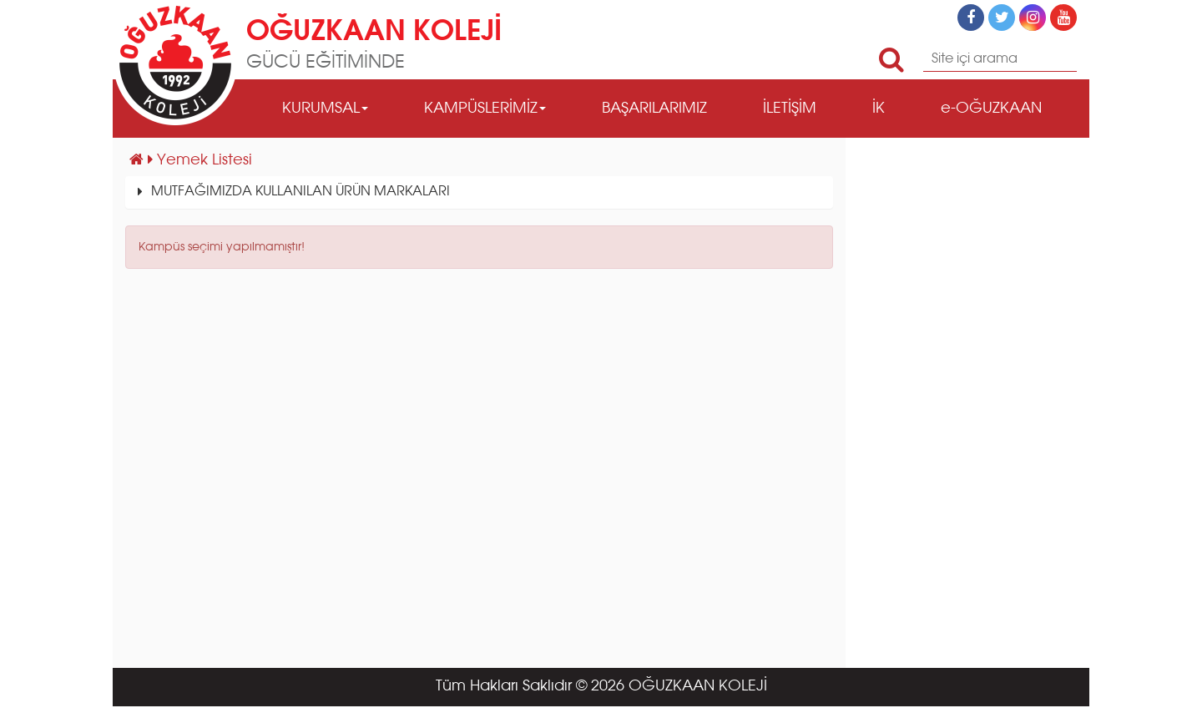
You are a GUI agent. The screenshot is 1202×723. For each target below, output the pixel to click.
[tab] (479, 192)
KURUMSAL (325, 108)
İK (878, 108)
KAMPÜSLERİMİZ (485, 108)
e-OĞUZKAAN (991, 108)
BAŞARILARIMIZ (654, 108)
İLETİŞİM (789, 108)
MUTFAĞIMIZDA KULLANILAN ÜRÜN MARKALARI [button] (300, 192)
